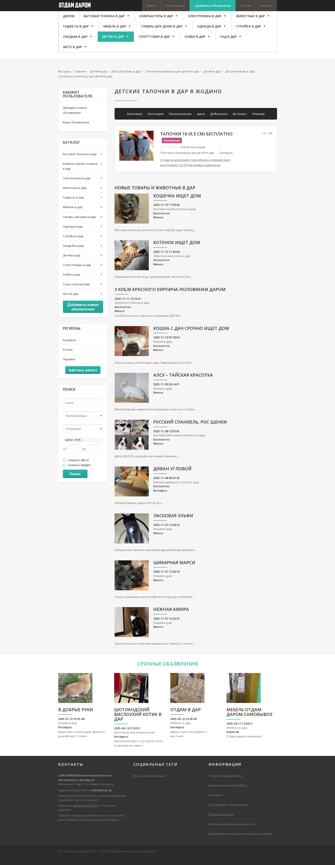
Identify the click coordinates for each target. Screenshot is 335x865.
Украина (69, 367)
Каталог (266, 6)
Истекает (240, 121)
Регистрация (175, 6)
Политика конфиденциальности (231, 831)
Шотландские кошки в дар (134, 740)
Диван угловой (172, 476)
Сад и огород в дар (76, 292)
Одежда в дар (73, 234)
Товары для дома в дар (79, 224)
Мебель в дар (73, 215)
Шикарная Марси (174, 570)
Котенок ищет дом (176, 250)
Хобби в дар (71, 282)
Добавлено (219, 121)
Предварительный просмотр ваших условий (241, 841)
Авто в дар (70, 301)
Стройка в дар (73, 243)
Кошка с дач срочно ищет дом (191, 336)
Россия (68, 357)
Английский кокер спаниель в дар (179, 443)
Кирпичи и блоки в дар (132, 310)
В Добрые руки (75, 717)
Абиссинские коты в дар (171, 263)
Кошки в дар (162, 349)
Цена (201, 121)
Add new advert (83, 377)
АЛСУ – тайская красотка (183, 382)
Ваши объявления (76, 130)
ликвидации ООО (85, 813)
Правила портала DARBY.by (228, 793)
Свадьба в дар (73, 253)
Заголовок (135, 121)
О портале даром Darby (225, 783)
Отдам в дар (185, 717)
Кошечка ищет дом (177, 203)
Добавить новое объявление (75, 117)
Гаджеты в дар (73, 205)
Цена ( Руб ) (73, 447)
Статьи (245, 6)
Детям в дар (71, 263)
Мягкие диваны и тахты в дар (176, 489)
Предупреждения (221, 822)
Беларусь (226, 160)
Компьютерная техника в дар (80, 173)
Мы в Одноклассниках (149, 783)
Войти (151, 6)
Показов (258, 121)
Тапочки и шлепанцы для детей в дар (187, 160)
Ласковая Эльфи (173, 523)
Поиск (75, 481)
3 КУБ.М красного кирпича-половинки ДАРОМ (170, 297)
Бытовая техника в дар (79, 161)
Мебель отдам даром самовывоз (249, 720)
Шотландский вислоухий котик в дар (138, 722)
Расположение (180, 121)
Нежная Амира (171, 617)
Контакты (216, 803)
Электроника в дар (76, 186)
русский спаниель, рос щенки (190, 429)
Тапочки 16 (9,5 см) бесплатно (196, 141)
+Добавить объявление (212, 6)
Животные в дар (75, 195)
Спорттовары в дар (77, 272)
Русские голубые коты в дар (174, 216)
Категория (156, 121)
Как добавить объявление (228, 812)
